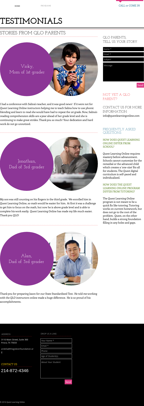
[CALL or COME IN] (129, 5)
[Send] (140, 85)
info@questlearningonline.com (121, 115)
